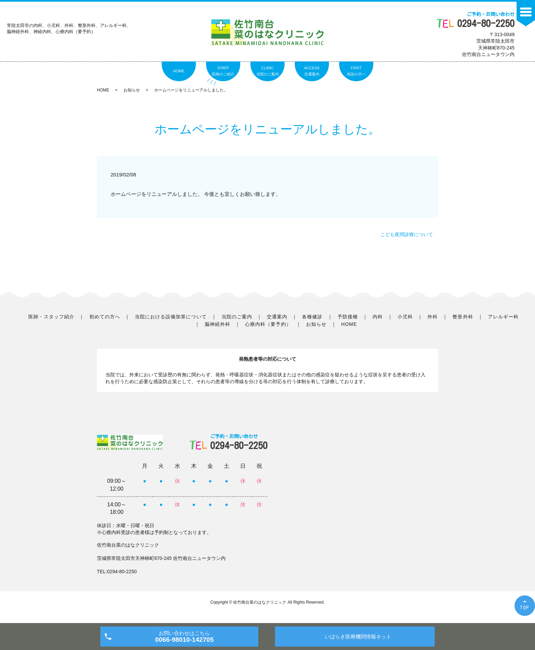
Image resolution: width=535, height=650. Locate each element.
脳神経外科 (217, 324)
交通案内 (277, 316)
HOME (179, 71)
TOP (525, 607)
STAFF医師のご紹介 (223, 71)
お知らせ (132, 90)
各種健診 (312, 316)
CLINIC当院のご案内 (267, 71)
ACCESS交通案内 (311, 71)
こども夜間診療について (406, 234)
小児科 (405, 316)
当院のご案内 (236, 316)
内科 (378, 316)
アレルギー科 (503, 316)
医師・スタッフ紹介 (51, 316)
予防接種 (347, 316)
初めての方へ (104, 316)
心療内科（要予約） (268, 324)
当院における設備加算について (171, 316)
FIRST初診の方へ (356, 71)
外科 (433, 316)
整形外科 (462, 316)
